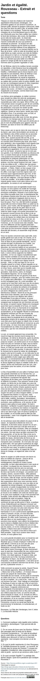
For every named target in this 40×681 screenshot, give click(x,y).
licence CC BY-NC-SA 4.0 (18, 677)
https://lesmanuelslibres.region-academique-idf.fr (22, 663)
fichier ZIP (4, 671)
